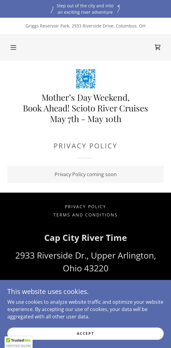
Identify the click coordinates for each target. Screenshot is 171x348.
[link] (157, 47)
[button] (13, 47)
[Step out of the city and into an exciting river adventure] (85, 8)
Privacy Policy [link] (85, 206)
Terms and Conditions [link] (85, 215)
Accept (85, 337)
